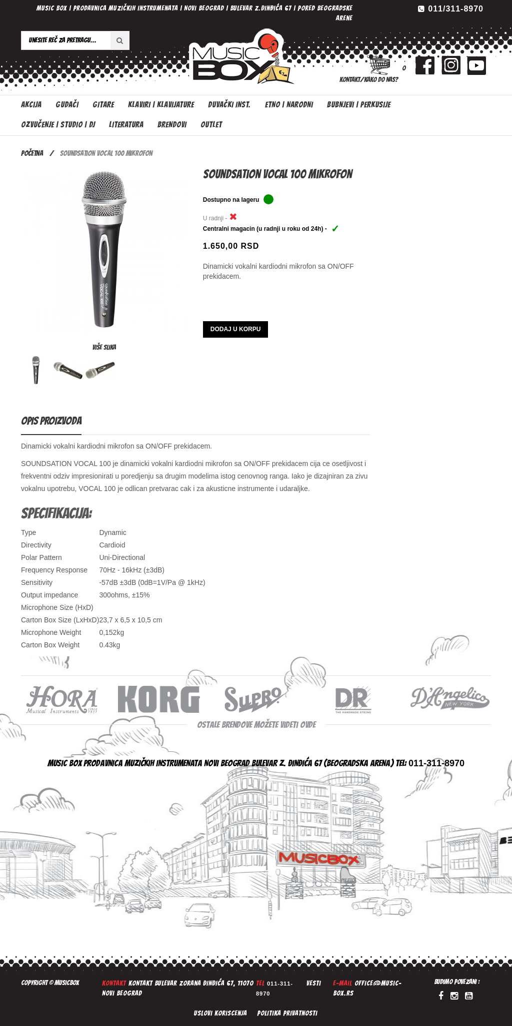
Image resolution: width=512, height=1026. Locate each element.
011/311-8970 (456, 8)
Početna (32, 153)
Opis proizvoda (51, 421)
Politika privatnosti (287, 1013)
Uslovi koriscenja (220, 1013)
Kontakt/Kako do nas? (369, 79)
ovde (308, 724)
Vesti (313, 983)
